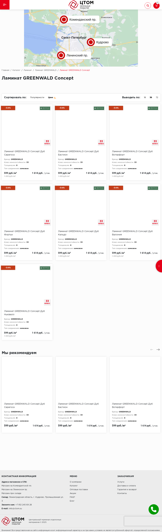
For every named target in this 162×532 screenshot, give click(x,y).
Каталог (74, 486)
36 (151, 97)
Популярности (37, 97)
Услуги (120, 482)
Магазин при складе (11, 493)
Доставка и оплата (126, 486)
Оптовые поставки (79, 489)
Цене (52, 97)
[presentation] (151, 349)
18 (145, 97)
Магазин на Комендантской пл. (17, 486)
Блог (72, 501)
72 (157, 97)
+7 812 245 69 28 (24, 505)
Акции (73, 493)
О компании (75, 482)
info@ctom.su (15, 508)
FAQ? (72, 497)
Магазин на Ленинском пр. (14, 489)
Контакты (122, 493)
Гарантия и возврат (127, 489)
